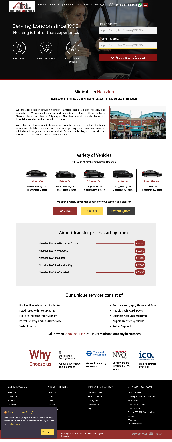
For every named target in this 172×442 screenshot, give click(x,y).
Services (70, 4)
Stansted (51, 404)
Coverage (12, 404)
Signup (103, 4)
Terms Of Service (95, 396)
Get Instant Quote (128, 57)
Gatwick (51, 400)
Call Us (92, 211)
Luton (50, 396)
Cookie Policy (93, 404)
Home (41, 4)
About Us (88, 4)
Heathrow (52, 392)
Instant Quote (120, 211)
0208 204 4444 (75, 334)
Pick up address (108, 24)
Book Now (65, 211)
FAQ (89, 409)
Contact (78, 4)
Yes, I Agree (47, 432)
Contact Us (12, 396)
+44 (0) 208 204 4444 (125, 5)
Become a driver (95, 392)
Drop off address (109, 38)
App (63, 4)
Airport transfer (52, 4)
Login (96, 4)
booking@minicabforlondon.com (141, 396)
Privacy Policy (93, 400)
